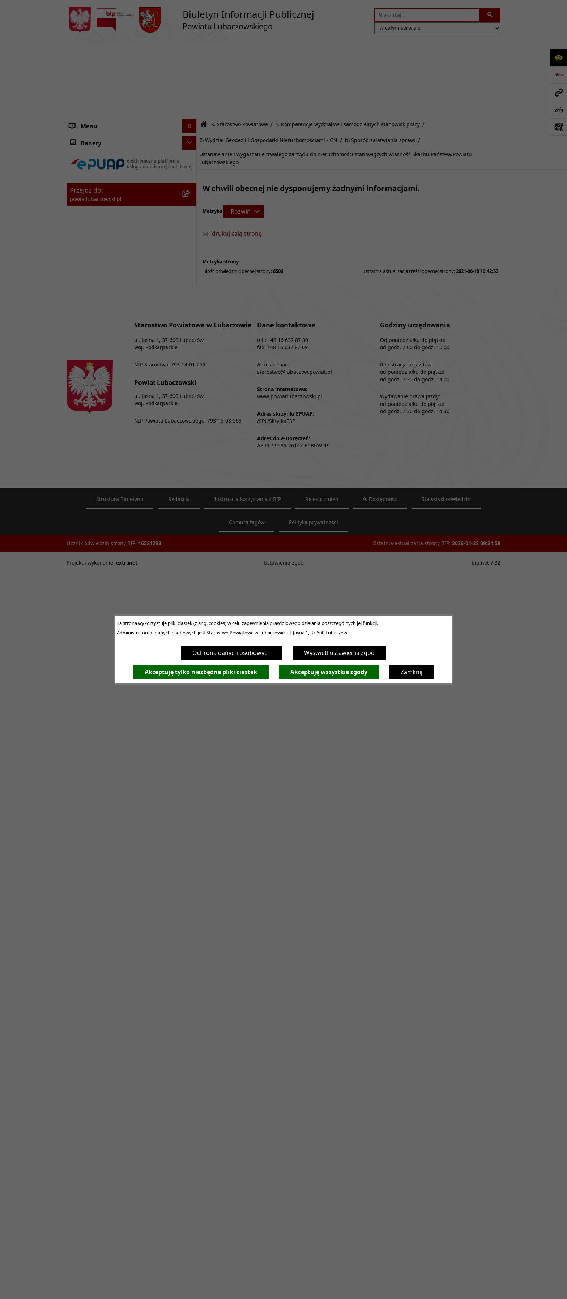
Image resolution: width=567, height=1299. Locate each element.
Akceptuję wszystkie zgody (328, 672)
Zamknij (411, 672)
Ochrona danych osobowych (231, 653)
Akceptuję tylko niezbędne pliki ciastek (201, 672)
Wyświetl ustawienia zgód (339, 653)
